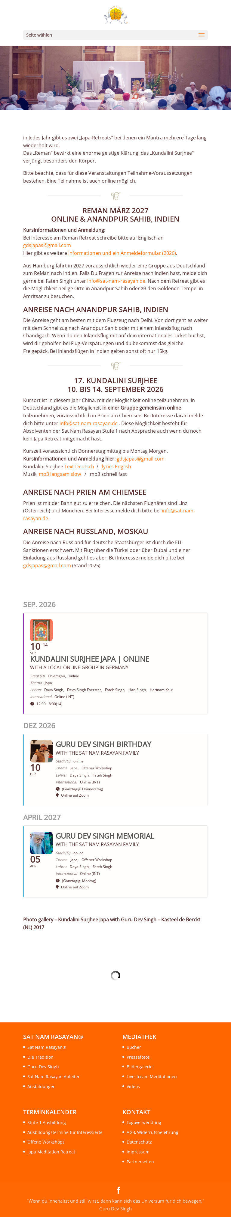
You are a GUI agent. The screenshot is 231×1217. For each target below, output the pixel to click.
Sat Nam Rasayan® (46, 1047)
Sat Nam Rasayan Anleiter (53, 1076)
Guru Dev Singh (43, 1066)
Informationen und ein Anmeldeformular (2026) (122, 253)
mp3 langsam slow (60, 474)
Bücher (134, 1047)
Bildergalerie (139, 1066)
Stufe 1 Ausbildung (46, 1122)
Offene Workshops (46, 1142)
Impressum (138, 1152)
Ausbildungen (41, 1086)
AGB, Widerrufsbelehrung (152, 1132)
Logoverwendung (144, 1122)
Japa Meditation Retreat (51, 1152)
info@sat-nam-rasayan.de (116, 281)
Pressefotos (138, 1057)
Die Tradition (40, 1057)
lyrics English (116, 466)
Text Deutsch (79, 466)
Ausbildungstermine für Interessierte (65, 1132)
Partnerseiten (140, 1162)
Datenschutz (139, 1142)
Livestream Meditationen (152, 1076)
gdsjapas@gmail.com (47, 245)
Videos (133, 1086)
